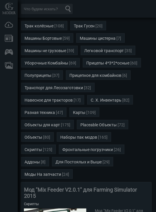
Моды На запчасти (43, 174)
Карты (79, 112)
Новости (9, 38)
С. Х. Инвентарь (106, 100)
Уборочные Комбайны (46, 63)
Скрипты (33, 149)
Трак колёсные (39, 26)
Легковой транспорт (104, 50)
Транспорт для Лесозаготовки (54, 87)
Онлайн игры (9, 52)
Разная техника (40, 112)
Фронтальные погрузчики (87, 149)
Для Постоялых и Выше (79, 162)
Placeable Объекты (98, 124)
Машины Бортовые (43, 38)
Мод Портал (9, 8)
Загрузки (9, 25)
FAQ (9, 65)
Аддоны (32, 162)
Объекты (33, 137)
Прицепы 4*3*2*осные (107, 63)
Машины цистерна (98, 38)
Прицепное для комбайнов (95, 75)
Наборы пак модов (78, 137)
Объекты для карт (42, 124)
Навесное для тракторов (49, 100)
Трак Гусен (84, 26)
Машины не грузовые (45, 50)
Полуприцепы (38, 75)
